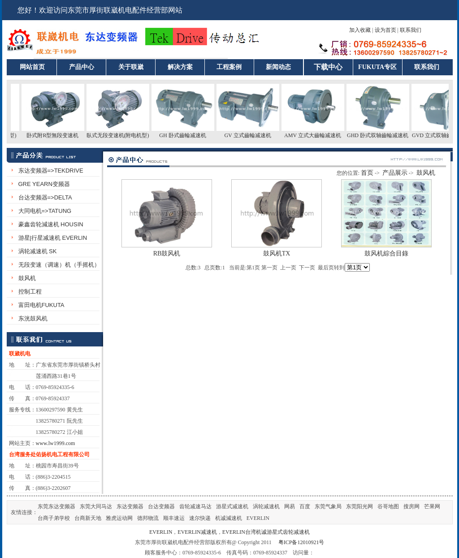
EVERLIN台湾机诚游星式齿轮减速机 (266, 532)
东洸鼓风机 (33, 318)
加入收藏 (360, 30)
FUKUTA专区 (377, 67)
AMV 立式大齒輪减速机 (315, 135)
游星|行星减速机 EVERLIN (52, 237)
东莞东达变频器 (56, 506)
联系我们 (410, 30)
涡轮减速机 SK (37, 251)
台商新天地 (87, 518)
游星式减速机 (232, 506)
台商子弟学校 (54, 518)
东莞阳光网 (359, 506)
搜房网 (411, 506)
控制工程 (30, 291)
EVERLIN (258, 518)
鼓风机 (27, 278)
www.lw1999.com (55, 443)
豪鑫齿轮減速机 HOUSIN (50, 224)
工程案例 (229, 67)
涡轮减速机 (266, 506)
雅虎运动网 (119, 518)
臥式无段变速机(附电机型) (120, 135)
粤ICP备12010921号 (301, 542)
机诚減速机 (228, 518)
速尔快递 (200, 518)
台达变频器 (161, 506)
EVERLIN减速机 (197, 532)
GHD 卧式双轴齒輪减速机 (380, 135)
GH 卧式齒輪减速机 (185, 135)
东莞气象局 (328, 506)
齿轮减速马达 (195, 506)
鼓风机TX (276, 253)
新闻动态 (278, 67)
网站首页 (32, 67)
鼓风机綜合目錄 (386, 253)
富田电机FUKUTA (41, 305)
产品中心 (81, 67)
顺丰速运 (174, 518)
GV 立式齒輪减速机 (250, 135)
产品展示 (394, 172)
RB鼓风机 (167, 253)
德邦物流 (148, 518)
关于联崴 (130, 67)
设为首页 (385, 30)
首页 (367, 172)
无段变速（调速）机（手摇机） (59, 264)
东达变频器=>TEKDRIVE (50, 170)
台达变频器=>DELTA (45, 197)
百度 (304, 506)
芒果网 (432, 506)
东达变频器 (130, 506)
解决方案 (180, 67)
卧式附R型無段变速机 (55, 135)
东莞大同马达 (96, 506)
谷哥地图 (388, 506)
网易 (289, 506)
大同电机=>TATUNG (45, 211)
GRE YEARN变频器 (44, 184)
